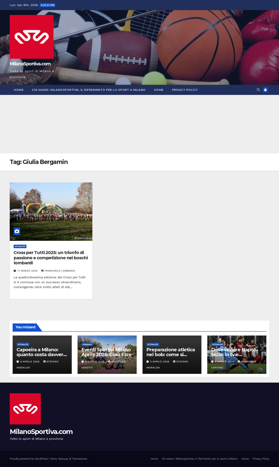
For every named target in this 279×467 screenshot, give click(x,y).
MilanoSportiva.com (30, 64)
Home (18, 90)
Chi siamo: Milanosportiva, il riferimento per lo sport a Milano (89, 90)
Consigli (87, 344)
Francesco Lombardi (58, 270)
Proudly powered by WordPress (29, 458)
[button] (258, 90)
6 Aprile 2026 (30, 361)
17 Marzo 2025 (28, 270)
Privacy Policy (185, 90)
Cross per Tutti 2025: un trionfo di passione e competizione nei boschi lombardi (51, 257)
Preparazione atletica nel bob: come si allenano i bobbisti (170, 354)
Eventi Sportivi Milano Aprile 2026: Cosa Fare (106, 352)
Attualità (20, 246)
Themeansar (79, 458)
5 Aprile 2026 (160, 361)
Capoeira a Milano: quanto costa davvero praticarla (41, 354)
